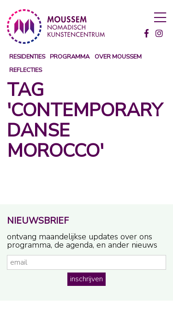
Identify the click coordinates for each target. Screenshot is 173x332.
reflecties (25, 70)
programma (69, 57)
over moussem (118, 57)
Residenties (27, 57)
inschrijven (86, 279)
